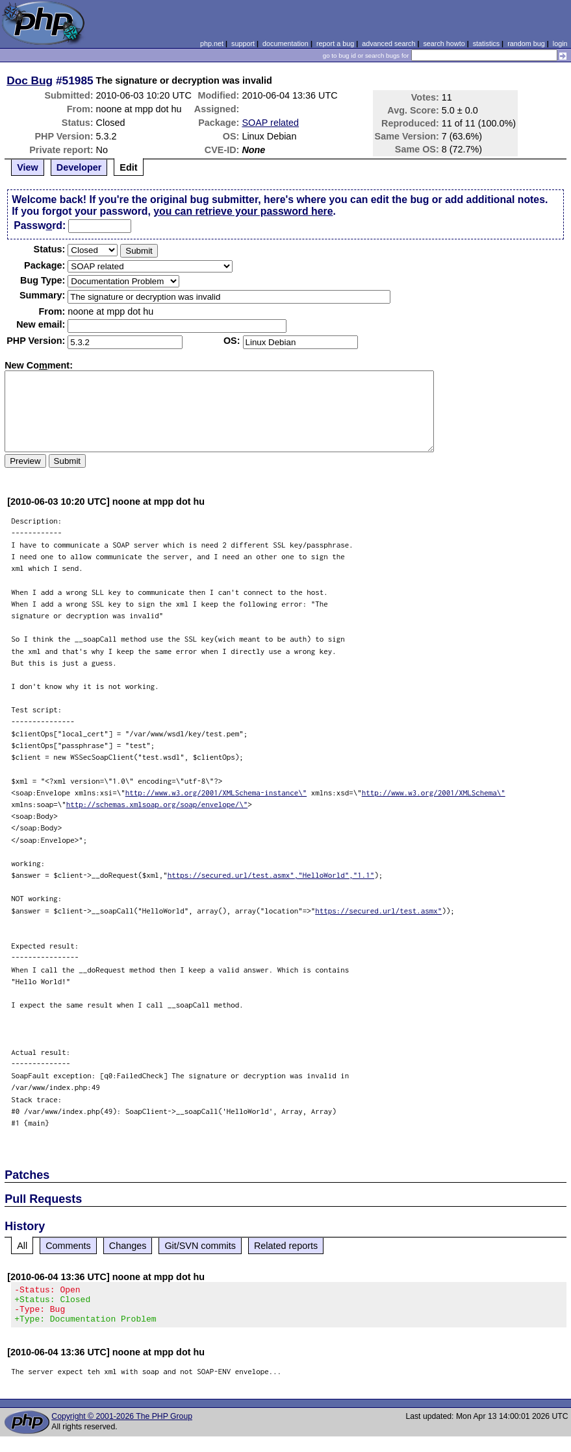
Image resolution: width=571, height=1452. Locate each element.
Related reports (286, 1245)
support (243, 43)
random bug (526, 43)
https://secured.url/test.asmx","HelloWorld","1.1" (271, 875)
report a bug (335, 43)
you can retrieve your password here (243, 211)
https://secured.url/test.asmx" (378, 910)
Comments (68, 1245)
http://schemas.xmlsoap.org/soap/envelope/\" (157, 804)
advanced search (388, 43)
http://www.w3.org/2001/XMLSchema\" (433, 792)
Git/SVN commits (200, 1245)
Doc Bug (29, 80)
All (22, 1245)
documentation (285, 43)
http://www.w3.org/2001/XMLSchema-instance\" (216, 792)
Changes (128, 1245)
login (560, 43)
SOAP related (270, 122)
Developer (79, 167)
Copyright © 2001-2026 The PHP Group (121, 1424)
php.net (211, 43)
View (27, 167)
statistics (486, 43)
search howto (443, 43)
